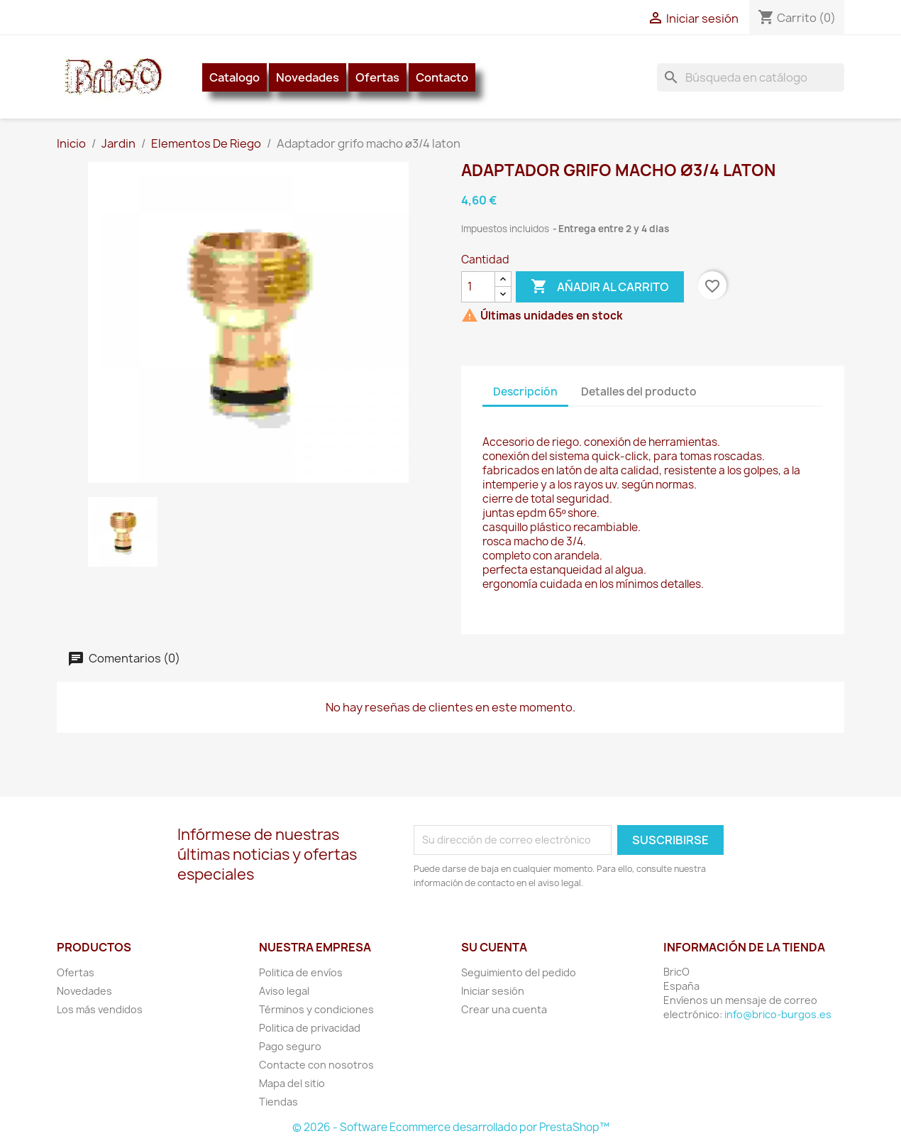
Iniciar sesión (492, 991)
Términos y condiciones (316, 1009)
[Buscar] (750, 77)
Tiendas (278, 1101)
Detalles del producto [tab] (639, 391)
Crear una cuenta (504, 1009)
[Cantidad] (478, 286)
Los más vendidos (100, 1009)
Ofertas (377, 77)
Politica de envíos (301, 972)
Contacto (442, 77)
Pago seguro (290, 1046)
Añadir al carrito (600, 287)
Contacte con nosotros (316, 1064)
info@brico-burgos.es (777, 1014)
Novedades (307, 77)
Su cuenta (494, 947)
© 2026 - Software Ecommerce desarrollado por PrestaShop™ (450, 1127)
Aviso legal (284, 991)
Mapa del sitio (292, 1083)
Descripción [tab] (525, 391)
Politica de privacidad (309, 1028)
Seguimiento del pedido (518, 972)
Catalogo (234, 77)
